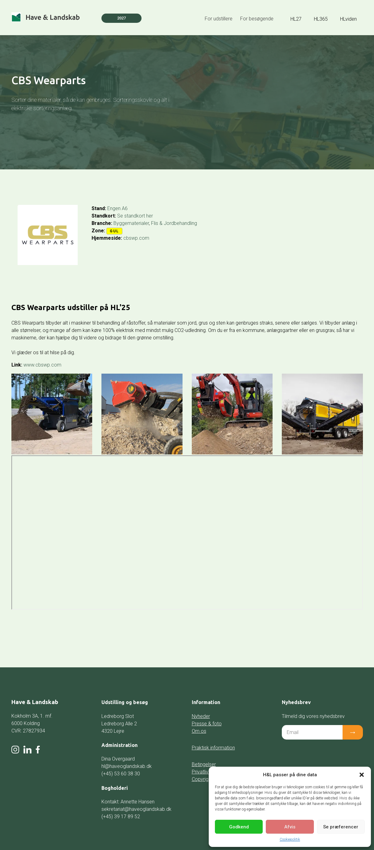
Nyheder (201, 716)
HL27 (296, 19)
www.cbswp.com (42, 365)
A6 (125, 208)
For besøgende (256, 19)
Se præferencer (340, 827)
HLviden (348, 19)
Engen (114, 208)
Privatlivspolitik (208, 772)
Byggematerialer (131, 223)
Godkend (239, 827)
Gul (114, 231)
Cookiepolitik (290, 839)
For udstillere (218, 19)
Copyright (202, 779)
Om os (199, 731)
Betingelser (204, 764)
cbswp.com (136, 238)
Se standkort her (135, 216)
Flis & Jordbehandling (174, 223)
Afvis (289, 827)
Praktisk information (213, 748)
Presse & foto (207, 724)
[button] (362, 775)
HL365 (321, 19)
